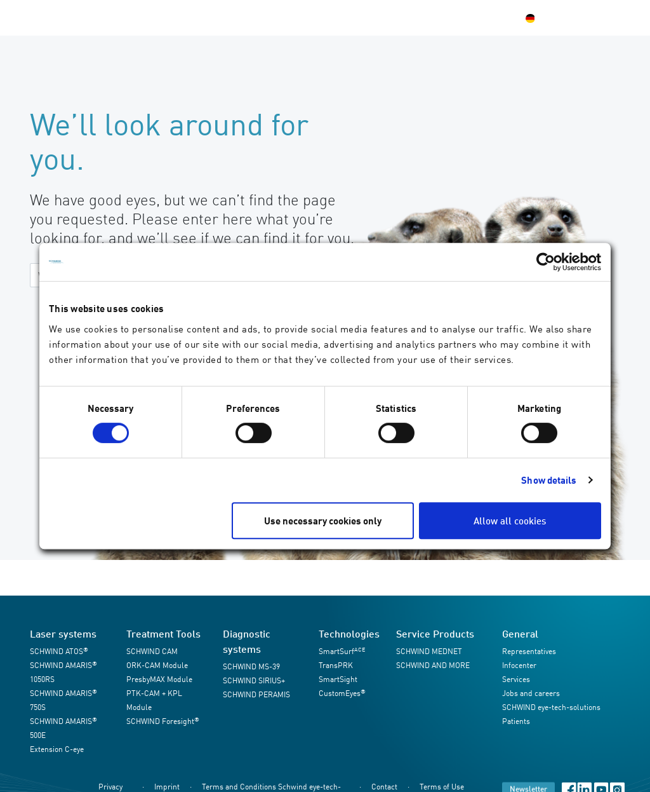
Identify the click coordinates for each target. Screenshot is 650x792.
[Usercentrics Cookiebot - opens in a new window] (545, 261)
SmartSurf (342, 651)
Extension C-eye (57, 749)
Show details (548, 480)
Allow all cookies (510, 520)
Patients (403, 17)
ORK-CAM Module (157, 665)
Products (143, 17)
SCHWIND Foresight (162, 721)
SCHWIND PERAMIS (256, 694)
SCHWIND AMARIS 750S (63, 700)
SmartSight (338, 679)
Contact (450, 17)
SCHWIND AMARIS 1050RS (63, 672)
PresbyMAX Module (159, 679)
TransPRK (336, 665)
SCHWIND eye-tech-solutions (551, 707)
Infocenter (247, 17)
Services (194, 17)
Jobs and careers (531, 693)
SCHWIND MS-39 (251, 666)
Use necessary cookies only (322, 520)
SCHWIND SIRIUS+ (254, 680)
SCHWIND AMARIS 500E (63, 728)
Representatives (529, 651)
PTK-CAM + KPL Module (154, 700)
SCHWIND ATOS (59, 651)
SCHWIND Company (328, 17)
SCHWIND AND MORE (433, 665)
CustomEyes (342, 693)
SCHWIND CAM (152, 651)
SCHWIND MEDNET (429, 651)
